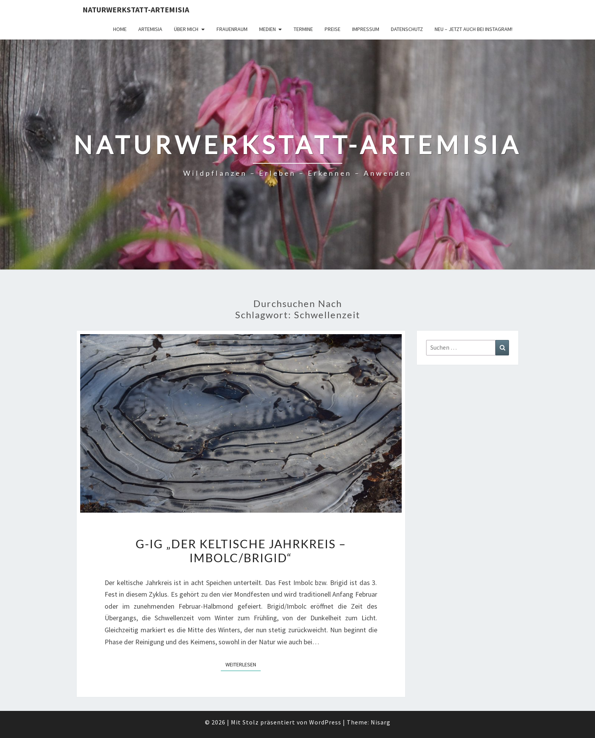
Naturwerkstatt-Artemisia (136, 9)
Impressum (365, 29)
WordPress (325, 722)
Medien (267, 29)
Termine (303, 29)
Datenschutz (407, 29)
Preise (332, 29)
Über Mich (186, 29)
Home (120, 29)
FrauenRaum (232, 29)
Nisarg (380, 722)
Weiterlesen (243, 664)
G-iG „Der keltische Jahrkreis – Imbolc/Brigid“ (241, 551)
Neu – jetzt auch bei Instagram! (473, 29)
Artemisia (150, 29)
